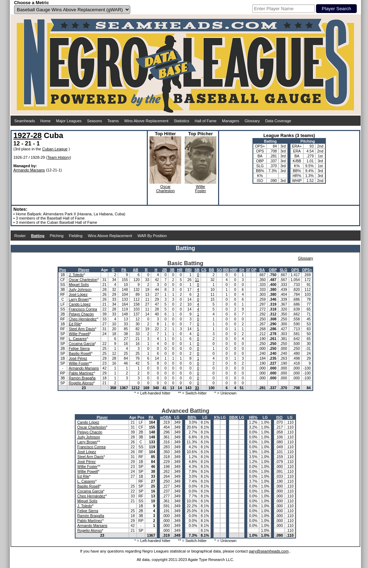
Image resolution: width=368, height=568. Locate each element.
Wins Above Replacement (146, 121)
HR (179, 270)
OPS (295, 270)
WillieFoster (200, 188)
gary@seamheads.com (269, 551)
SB (197, 270)
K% (217, 417)
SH (241, 270)
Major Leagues (69, 121)
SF (248, 270)
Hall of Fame (205, 121)
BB (211, 270)
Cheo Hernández (83, 319)
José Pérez (78, 358)
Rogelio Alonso (81, 383)
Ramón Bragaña (82, 378)
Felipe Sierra (79, 348)
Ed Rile (75, 324)
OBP (273, 270)
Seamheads (24, 121)
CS (203, 270)
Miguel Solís (79, 284)
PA (123, 270)
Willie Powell (79, 334)
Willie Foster (79, 363)
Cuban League (54, 149)
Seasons (94, 121)
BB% (192, 417)
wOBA (165, 417)
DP (254, 270)
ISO (279, 417)
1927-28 (27, 135)
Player (84, 270)
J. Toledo (76, 275)
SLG (284, 270)
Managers (230, 121)
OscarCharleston (165, 188)
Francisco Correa (83, 309)
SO (219, 270)
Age (104, 270)
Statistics (181, 121)
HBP (233, 270)
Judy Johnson (80, 289)
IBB (226, 270)
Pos (62, 270)
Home (45, 121)
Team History (58, 157)
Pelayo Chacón (81, 314)
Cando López (80, 304)
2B (164, 270)
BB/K (233, 417)
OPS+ (307, 270)
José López (78, 294)
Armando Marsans (29, 170)
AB (135, 270)
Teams (113, 121)
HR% (253, 417)
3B (172, 270)
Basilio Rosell (80, 353)
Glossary (251, 121)
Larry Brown (79, 299)
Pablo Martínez (81, 373)
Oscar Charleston (83, 280)
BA (262, 270)
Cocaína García (82, 343)
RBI (188, 270)
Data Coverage (278, 121)
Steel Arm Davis (82, 329)
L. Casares (78, 339)
